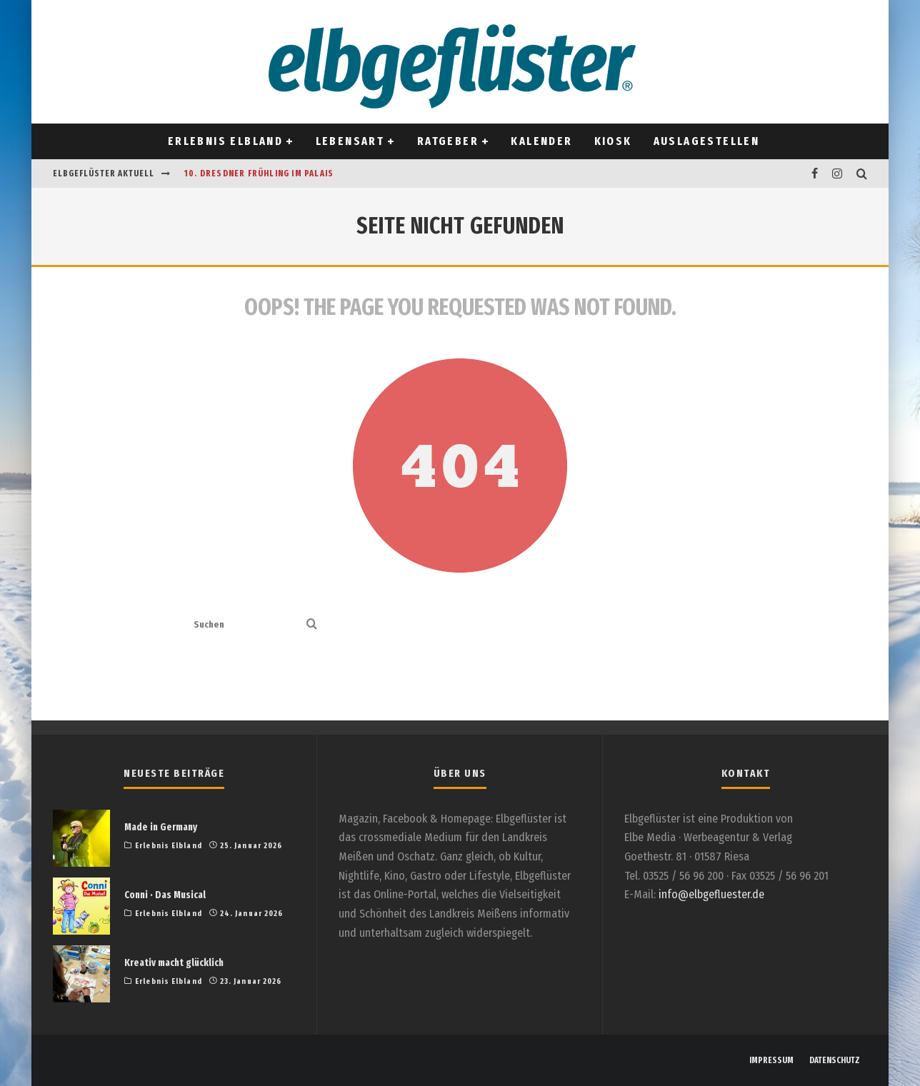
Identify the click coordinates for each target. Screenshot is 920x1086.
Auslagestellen (707, 141)
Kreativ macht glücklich (174, 963)
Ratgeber (448, 141)
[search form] (247, 625)
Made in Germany (160, 827)
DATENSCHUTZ (834, 1060)
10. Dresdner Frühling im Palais (259, 174)
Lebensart (350, 141)
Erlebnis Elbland (225, 141)
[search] (311, 625)
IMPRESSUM (771, 1060)
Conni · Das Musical (165, 895)
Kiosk (613, 141)
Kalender (541, 141)
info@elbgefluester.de (711, 894)
